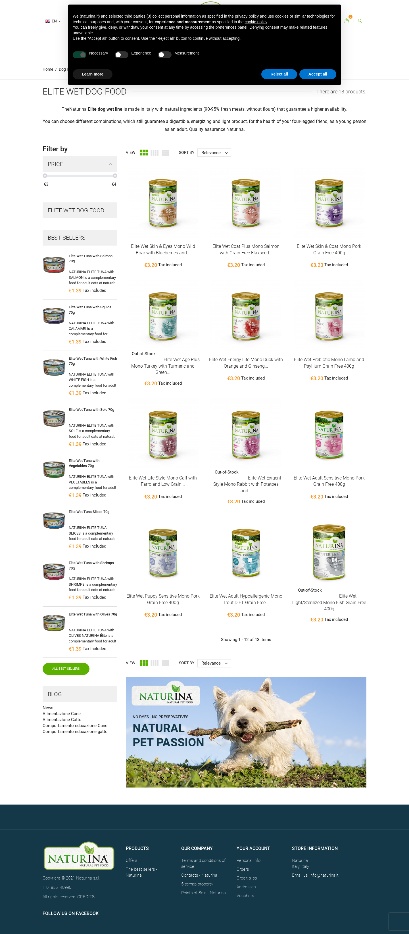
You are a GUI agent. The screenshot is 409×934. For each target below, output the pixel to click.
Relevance (216, 152)
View (130, 152)
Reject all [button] (279, 74)
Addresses (246, 886)
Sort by (186, 152)
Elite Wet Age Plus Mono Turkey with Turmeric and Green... (165, 366)
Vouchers (245, 895)
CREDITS (86, 896)
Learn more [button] (92, 74)
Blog (55, 694)
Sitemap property (197, 884)
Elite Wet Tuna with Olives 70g (93, 614)
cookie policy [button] (256, 22)
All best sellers (66, 669)
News (48, 707)
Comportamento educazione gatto (75, 731)
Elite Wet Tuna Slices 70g (89, 512)
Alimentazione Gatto (62, 719)
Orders (243, 869)
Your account (253, 848)
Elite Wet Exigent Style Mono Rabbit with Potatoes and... (247, 484)
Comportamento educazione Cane (75, 725)
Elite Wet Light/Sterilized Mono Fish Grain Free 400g (329, 602)
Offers (131, 860)
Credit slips (247, 878)
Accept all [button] (317, 74)
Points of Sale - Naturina (203, 892)
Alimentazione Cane (62, 713)
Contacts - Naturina (199, 875)
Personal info (248, 860)
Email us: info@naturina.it (315, 875)
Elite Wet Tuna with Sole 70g (91, 409)
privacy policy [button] (247, 16)
